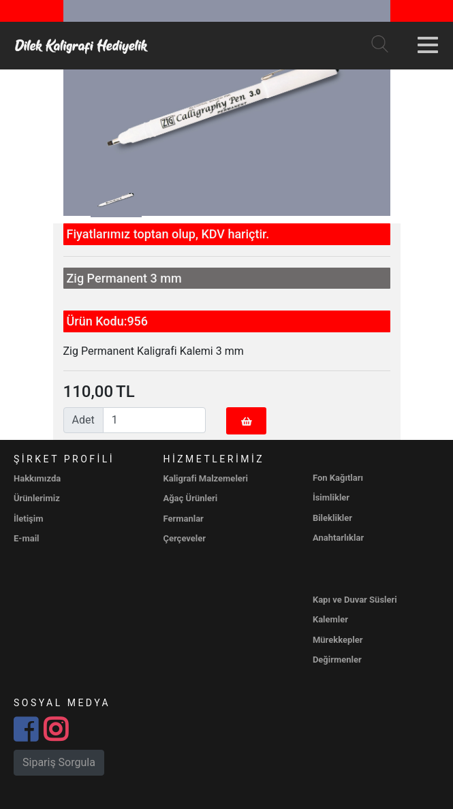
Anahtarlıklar (338, 538)
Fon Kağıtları (338, 478)
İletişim (28, 518)
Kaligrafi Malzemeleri (205, 478)
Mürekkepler (338, 640)
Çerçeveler (184, 538)
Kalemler (330, 619)
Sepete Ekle (246, 425)
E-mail (27, 538)
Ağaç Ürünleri (190, 498)
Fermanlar (183, 518)
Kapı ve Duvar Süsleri (355, 599)
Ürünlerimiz (37, 498)
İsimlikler (331, 497)
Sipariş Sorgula (58, 762)
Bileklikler (332, 518)
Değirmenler (337, 659)
